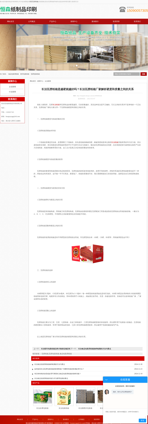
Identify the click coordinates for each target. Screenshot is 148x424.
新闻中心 (74, 21)
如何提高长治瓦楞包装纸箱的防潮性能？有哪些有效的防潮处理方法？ (59, 362)
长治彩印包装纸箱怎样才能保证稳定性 (56, 342)
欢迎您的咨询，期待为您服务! (125, 386)
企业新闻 (12, 80)
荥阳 (73, 422)
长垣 (83, 422)
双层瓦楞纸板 (34, 1)
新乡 (70, 422)
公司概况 (31, 21)
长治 (80, 422)
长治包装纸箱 (64, 401)
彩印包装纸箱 (25, 67)
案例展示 (95, 21)
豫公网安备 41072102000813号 (74, 420)
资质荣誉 (116, 21)
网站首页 (10, 21)
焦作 (77, 422)
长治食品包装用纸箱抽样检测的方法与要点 (94, 342)
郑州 (90, 422)
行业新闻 (12, 85)
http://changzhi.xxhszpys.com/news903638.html (89, 89)
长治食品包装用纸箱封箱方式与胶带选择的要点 (51, 372)
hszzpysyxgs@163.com (13, 110)
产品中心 (52, 21)
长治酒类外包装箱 (85, 401)
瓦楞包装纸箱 (35, 67)
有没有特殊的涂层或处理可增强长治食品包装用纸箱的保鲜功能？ (57, 367)
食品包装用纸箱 (13, 67)
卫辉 (87, 422)
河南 (67, 422)
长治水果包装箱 (42, 401)
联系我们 (137, 21)
